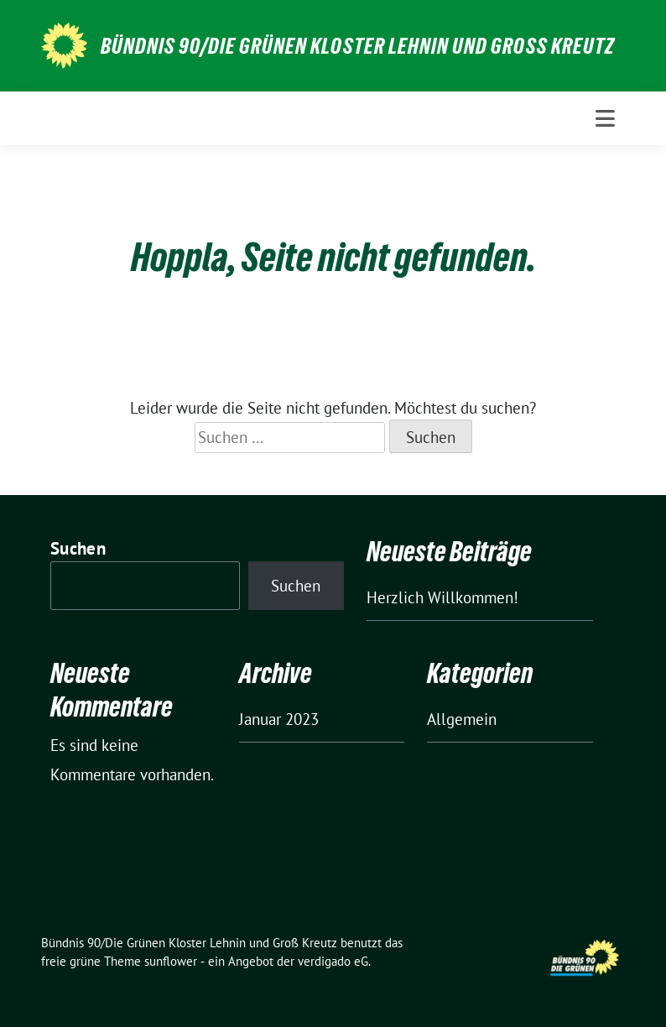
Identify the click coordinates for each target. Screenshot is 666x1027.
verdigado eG (333, 961)
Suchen (78, 548)
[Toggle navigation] (605, 118)
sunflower (170, 961)
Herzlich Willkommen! (442, 597)
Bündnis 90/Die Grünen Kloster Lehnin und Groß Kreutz (358, 46)
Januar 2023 (279, 719)
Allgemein (462, 719)
